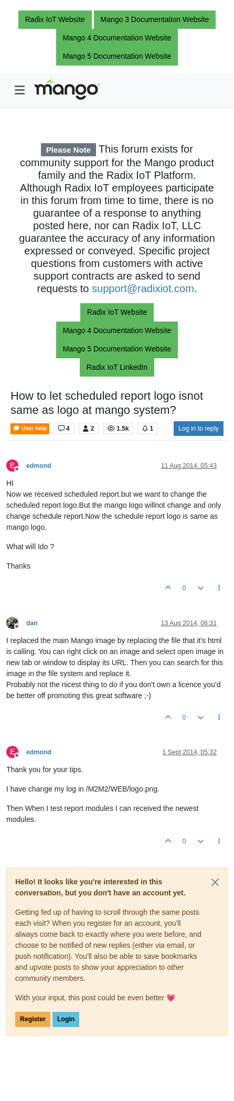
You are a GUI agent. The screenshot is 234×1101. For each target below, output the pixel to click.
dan (32, 623)
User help (30, 428)
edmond (38, 465)
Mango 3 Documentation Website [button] (155, 19)
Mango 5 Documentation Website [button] (117, 56)
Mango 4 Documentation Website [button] (117, 38)
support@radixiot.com (143, 288)
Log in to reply (198, 428)
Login (66, 1019)
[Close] (215, 882)
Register (33, 1019)
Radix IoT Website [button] (55, 19)
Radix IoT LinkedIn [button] (117, 367)
